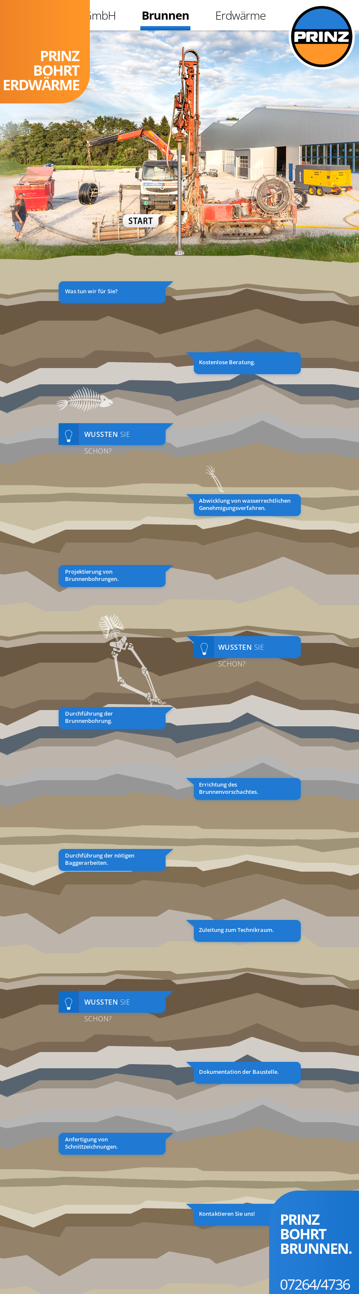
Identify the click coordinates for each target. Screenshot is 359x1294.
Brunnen (165, 15)
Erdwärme (240, 15)
